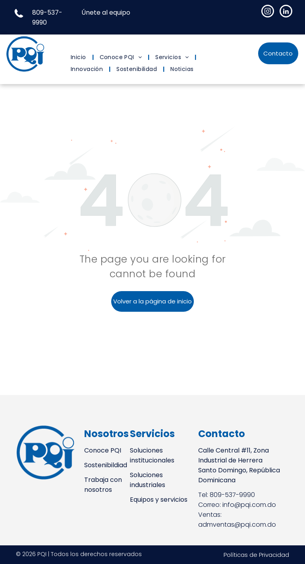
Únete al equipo (105, 12)
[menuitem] (79, 57)
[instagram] (267, 12)
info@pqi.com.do (249, 504)
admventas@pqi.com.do (237, 524)
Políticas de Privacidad (256, 555)
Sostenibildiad (105, 465)
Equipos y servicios (158, 499)
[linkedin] (286, 12)
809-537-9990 (232, 494)
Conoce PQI (102, 450)
